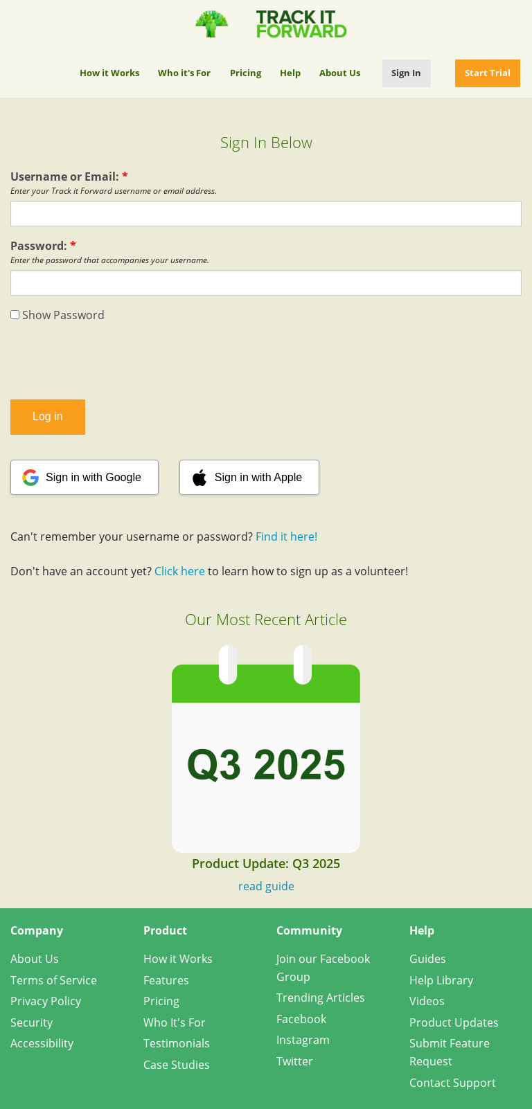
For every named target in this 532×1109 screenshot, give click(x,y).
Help (290, 72)
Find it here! (286, 536)
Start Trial (488, 72)
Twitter (294, 1061)
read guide (266, 886)
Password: (43, 245)
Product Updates (454, 1022)
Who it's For (184, 72)
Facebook (301, 1019)
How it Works (109, 72)
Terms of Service (53, 980)
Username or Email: (69, 176)
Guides (427, 958)
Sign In (406, 72)
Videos (427, 1001)
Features (166, 980)
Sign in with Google (93, 477)
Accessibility (41, 1043)
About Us (339, 72)
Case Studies (176, 1064)
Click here (179, 571)
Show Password (57, 315)
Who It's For (174, 1022)
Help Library (441, 980)
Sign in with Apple (258, 477)
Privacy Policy (45, 1001)
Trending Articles (320, 997)
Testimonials (176, 1043)
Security (31, 1022)
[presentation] (266, 361)
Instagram (303, 1039)
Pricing (245, 72)
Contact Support (452, 1082)
